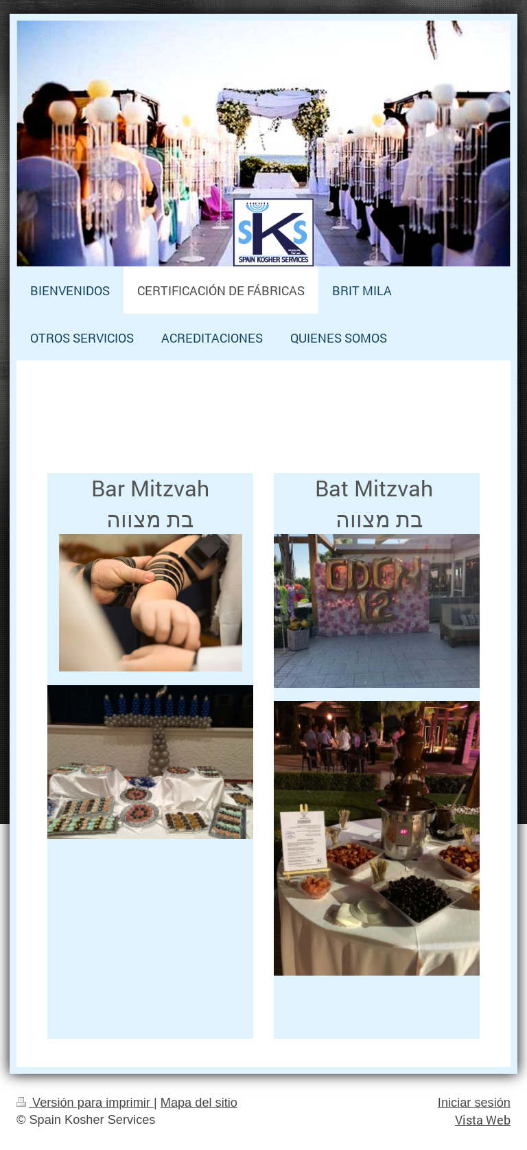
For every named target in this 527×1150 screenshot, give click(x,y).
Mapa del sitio (199, 1102)
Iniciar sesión (474, 1102)
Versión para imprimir (85, 1102)
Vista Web (483, 1120)
